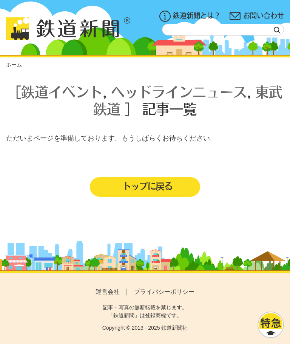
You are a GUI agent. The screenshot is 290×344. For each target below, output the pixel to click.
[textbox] (223, 29)
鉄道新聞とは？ (190, 16)
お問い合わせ (257, 16)
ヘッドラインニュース (179, 91)
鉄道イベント (62, 91)
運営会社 (108, 291)
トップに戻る (147, 185)
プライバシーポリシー (164, 291)
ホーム (14, 65)
